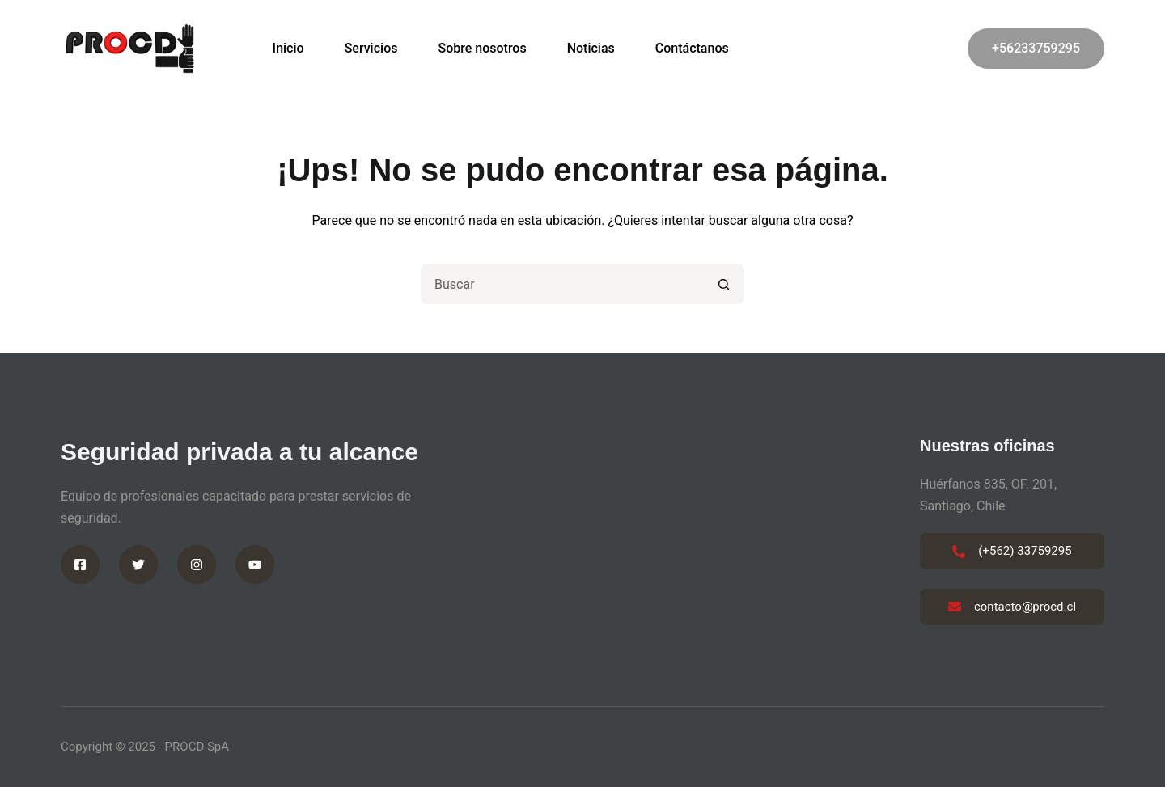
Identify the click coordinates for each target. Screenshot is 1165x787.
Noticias (591, 48)
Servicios (371, 48)
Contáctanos (692, 48)
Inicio (288, 48)
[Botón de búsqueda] (724, 284)
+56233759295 (1036, 48)
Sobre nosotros (482, 48)
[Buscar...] (562, 284)
